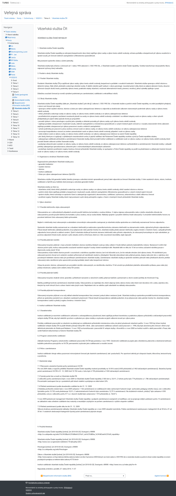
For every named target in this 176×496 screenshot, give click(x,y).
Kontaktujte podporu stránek (38, 483)
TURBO (5, 3)
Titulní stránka (9, 18)
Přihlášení (169, 3)
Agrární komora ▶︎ (162, 476)
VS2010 (39, 18)
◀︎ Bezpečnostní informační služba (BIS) (56, 476)
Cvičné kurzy (28, 18)
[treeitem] (18, 92)
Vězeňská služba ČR (59, 18)
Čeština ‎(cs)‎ (14, 3)
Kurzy (19, 18)
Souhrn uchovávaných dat (35, 493)
